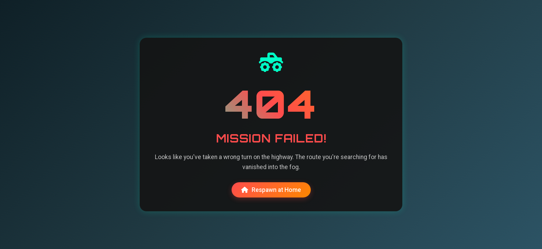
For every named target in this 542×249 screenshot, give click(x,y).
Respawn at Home (271, 189)
